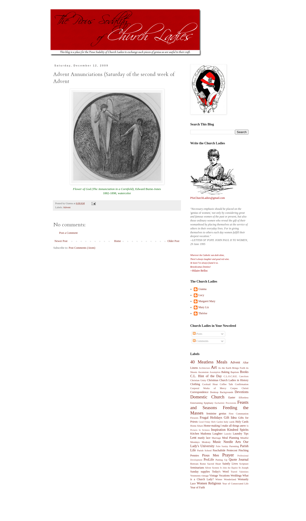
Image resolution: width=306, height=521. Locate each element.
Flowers (194, 417)
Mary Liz (203, 307)
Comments (200, 341)
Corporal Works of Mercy (208, 388)
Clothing (195, 384)
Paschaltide (219, 450)
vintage (205, 475)
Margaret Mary (206, 301)
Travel (234, 471)
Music (217, 442)
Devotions (241, 392)
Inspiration (218, 429)
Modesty (206, 442)
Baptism (235, 372)
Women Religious (209, 483)
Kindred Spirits (237, 429)
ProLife (209, 459)
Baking (225, 372)
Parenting (234, 446)
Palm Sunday (222, 446)
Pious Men (210, 455)
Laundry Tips (240, 433)
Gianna (202, 289)
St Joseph (243, 467)
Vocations (224, 475)
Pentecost (232, 450)
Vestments (195, 475)
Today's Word (220, 471)
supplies (205, 471)
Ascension (203, 372)
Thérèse (202, 313)
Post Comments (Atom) (82, 247)
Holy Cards (241, 421)
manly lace (204, 437)
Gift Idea (230, 417)
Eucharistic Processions (225, 403)
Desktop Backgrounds (221, 392)
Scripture (243, 463)
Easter (231, 397)
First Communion (238, 413)
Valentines (243, 471)
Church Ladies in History (233, 380)
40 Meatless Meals (208, 361)
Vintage (213, 475)
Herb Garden (217, 422)
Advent (67, 207)
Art (214, 367)
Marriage (216, 437)
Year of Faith (197, 487)
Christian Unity (198, 380)
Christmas (212, 380)
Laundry (228, 433)
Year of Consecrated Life (235, 483)
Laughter (217, 433)
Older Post (173, 241)
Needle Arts (232, 442)
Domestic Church (207, 396)
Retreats (194, 463)
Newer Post (61, 241)
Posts (197, 333)
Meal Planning (230, 437)
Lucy (201, 295)
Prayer (228, 454)
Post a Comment (68, 233)
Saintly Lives (230, 463)
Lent (193, 437)
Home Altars (196, 425)
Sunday (194, 471)
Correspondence (199, 392)
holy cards (229, 421)
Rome (203, 463)
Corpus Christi (239, 388)
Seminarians (197, 467)
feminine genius (216, 413)
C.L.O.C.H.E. (230, 376)
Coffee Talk (226, 384)
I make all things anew (233, 425)
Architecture (204, 368)
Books (244, 372)
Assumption (215, 372)
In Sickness (204, 430)
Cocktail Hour (210, 384)
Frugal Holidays (211, 417)
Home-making (212, 425)
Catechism (244, 376)
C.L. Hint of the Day (206, 376)
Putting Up (222, 459)
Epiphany (208, 402)
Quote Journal (238, 459)
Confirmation (241, 384)
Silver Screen (212, 467)
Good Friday (204, 422)
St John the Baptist (229, 467)
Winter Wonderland (225, 479)
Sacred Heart (214, 463)
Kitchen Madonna (200, 433)
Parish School (204, 450)
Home (117, 241)
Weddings (236, 475)
